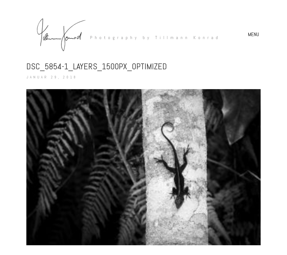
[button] (254, 34)
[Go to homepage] (124, 34)
